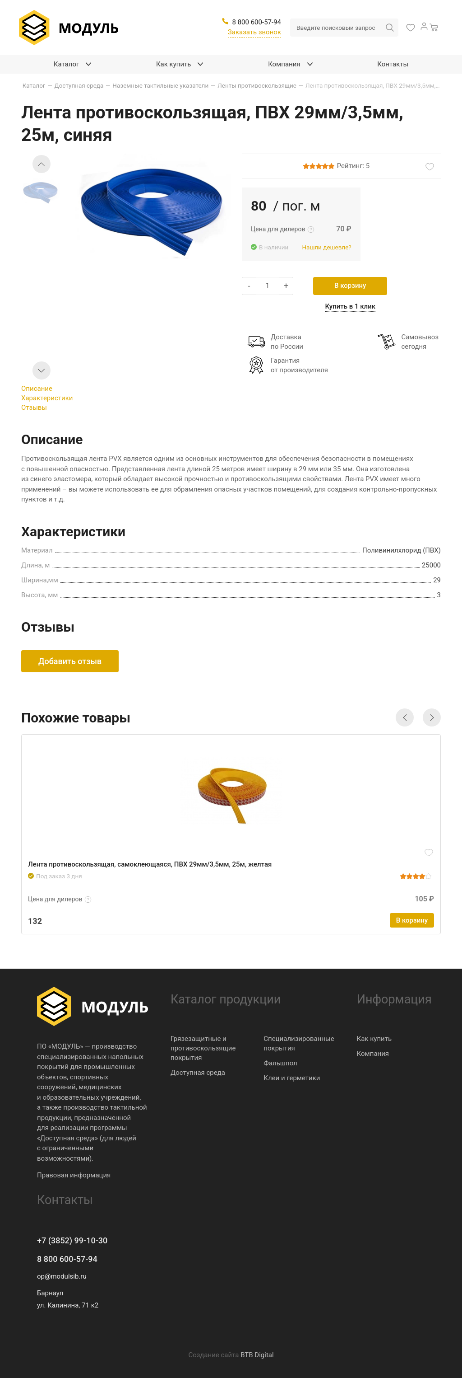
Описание (36, 388)
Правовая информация (74, 1175)
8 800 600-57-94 (67, 1259)
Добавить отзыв (70, 661)
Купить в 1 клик (350, 306)
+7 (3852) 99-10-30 (72, 1240)
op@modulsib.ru (62, 1276)
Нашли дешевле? (326, 247)
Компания (373, 1054)
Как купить (374, 1039)
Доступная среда (198, 1073)
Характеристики (47, 398)
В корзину (350, 285)
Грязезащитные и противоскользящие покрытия (203, 1048)
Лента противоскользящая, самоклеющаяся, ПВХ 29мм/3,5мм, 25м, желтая (150, 864)
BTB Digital (256, 1355)
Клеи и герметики (291, 1078)
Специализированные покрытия (298, 1043)
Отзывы (34, 407)
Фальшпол (280, 1063)
